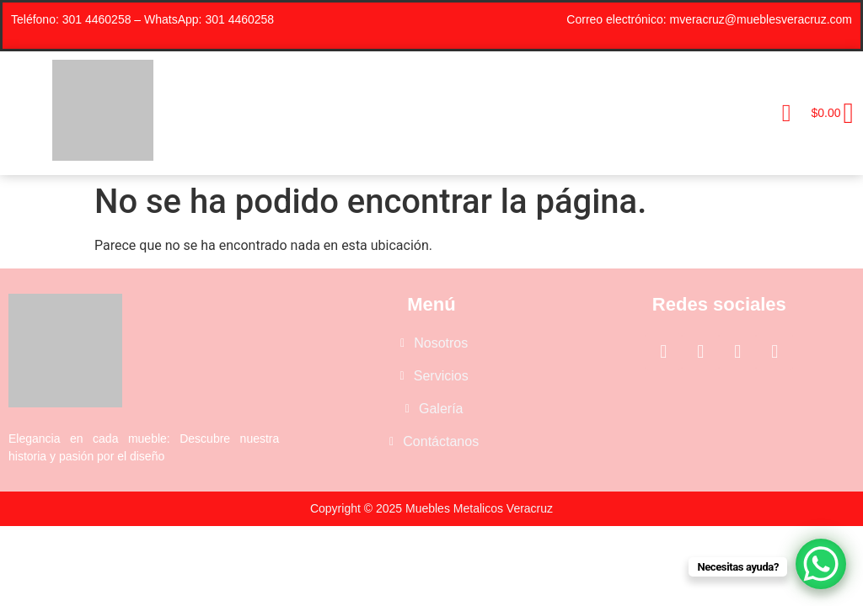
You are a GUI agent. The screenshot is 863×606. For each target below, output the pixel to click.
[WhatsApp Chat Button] (821, 564)
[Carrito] (827, 113)
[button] (787, 113)
